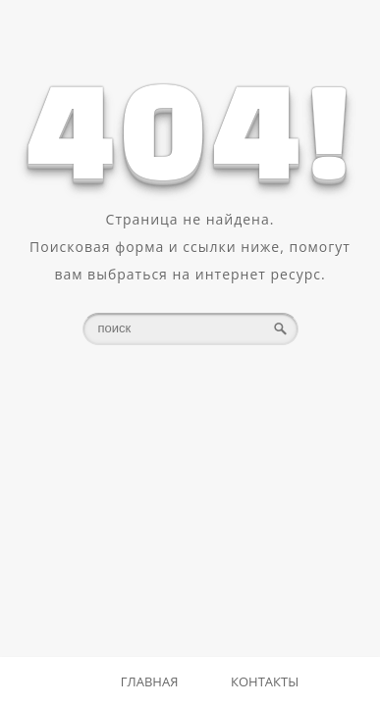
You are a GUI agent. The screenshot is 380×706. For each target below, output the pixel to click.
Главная (150, 681)
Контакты (265, 681)
